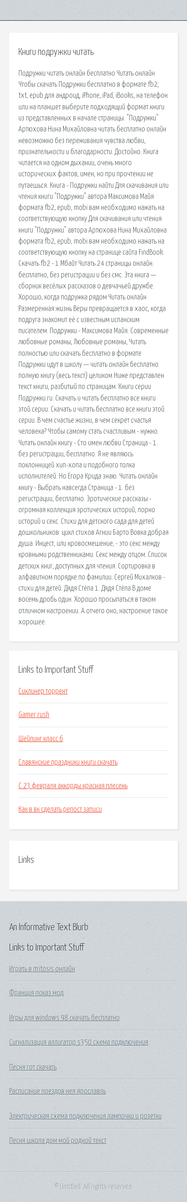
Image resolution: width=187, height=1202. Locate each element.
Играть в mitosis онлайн (42, 969)
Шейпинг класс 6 (40, 738)
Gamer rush (33, 714)
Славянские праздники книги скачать (67, 762)
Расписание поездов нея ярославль (57, 1091)
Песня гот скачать (33, 1067)
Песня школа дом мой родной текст (57, 1140)
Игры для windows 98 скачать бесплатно (64, 1018)
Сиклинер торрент (43, 691)
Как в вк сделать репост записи (60, 809)
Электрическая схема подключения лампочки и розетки (85, 1116)
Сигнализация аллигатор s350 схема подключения (78, 1042)
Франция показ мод (36, 993)
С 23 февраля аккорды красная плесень (73, 785)
